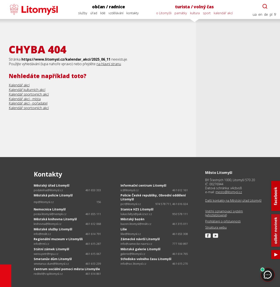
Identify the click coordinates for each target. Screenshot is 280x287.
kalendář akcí (223, 13)
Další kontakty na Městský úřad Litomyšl (233, 201)
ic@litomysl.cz (130, 190)
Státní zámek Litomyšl (51, 249)
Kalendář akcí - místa (25, 98)
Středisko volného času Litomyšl (146, 259)
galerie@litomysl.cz (133, 254)
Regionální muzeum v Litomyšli (58, 239)
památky (181, 13)
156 (98, 202)
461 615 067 (93, 254)
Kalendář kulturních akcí (27, 89)
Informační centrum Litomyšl (143, 185)
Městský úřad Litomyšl (51, 185)
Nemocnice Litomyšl (50, 209)
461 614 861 (93, 274)
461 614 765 (180, 254)
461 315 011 (180, 224)
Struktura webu (216, 227)
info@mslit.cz (42, 234)
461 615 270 (180, 264)
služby (82, 13)
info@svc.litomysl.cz (133, 264)
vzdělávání (115, 13)
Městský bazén (132, 219)
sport (207, 13)
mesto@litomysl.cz (228, 192)
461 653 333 (93, 190)
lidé (102, 13)
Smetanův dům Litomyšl (53, 259)
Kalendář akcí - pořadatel (28, 103)
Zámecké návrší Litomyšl (140, 239)
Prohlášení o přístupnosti (223, 221)
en (260, 14)
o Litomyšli (164, 13)
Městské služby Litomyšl (53, 229)
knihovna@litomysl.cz (47, 224)
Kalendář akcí (19, 85)
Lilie (124, 229)
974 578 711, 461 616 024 (171, 204)
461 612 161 (180, 190)
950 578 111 (180, 214)
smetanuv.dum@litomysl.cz (51, 264)
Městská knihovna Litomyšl (55, 219)
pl (271, 14)
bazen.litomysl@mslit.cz (136, 224)
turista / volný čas (194, 7)
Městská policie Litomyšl (53, 195)
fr (275, 14)
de (266, 14)
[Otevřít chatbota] (265, 6)
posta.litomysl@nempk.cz (50, 214)
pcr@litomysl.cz (131, 204)
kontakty (132, 13)
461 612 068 (93, 224)
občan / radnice (108, 7)
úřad (93, 13)
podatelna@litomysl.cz (48, 190)
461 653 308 (180, 234)
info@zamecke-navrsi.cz (136, 244)
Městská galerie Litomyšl (140, 249)
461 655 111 (93, 214)
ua (255, 14)
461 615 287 (93, 244)
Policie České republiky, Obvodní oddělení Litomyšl (153, 197)
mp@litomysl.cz (44, 202)
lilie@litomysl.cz (131, 234)
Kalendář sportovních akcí (29, 94)
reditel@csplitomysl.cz (48, 274)
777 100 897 (180, 244)
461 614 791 (93, 234)
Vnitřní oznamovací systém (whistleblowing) (224, 213)
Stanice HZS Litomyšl (137, 209)
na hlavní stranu (108, 63)
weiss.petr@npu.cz (46, 254)
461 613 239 (93, 264)
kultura (195, 13)
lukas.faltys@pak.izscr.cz (136, 214)
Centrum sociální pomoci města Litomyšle (67, 269)
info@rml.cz (41, 244)
